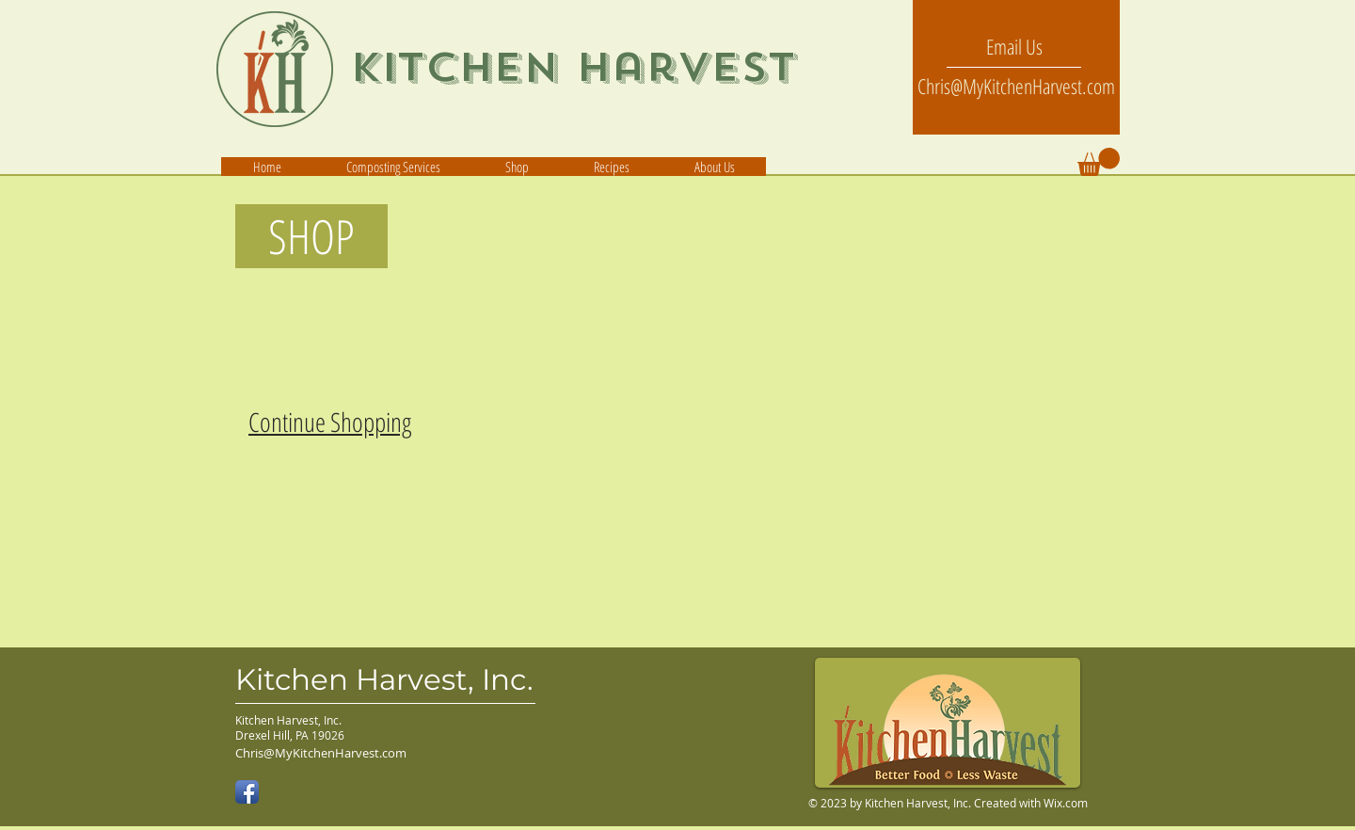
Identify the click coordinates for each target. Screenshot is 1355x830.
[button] (714, 166)
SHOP (301, 236)
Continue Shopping (329, 421)
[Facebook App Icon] (247, 792)
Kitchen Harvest (573, 67)
